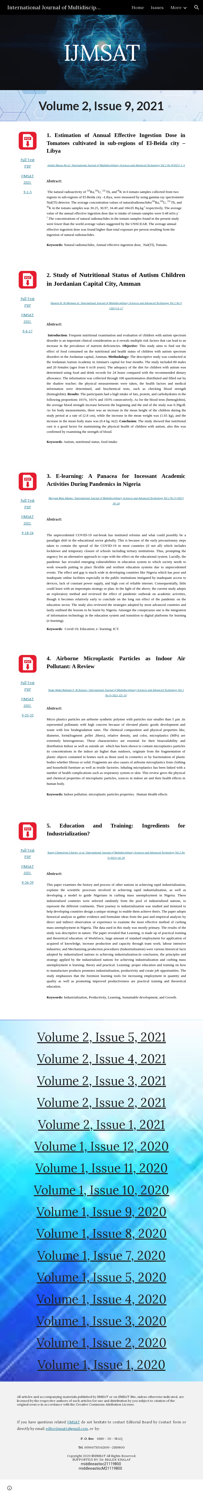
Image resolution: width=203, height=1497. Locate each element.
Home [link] (138, 7)
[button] (196, 7)
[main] (101, 52)
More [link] (176, 7)
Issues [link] (157, 7)
